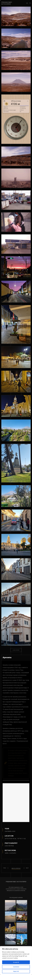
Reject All (16, 971)
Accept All (16, 962)
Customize (16, 967)
